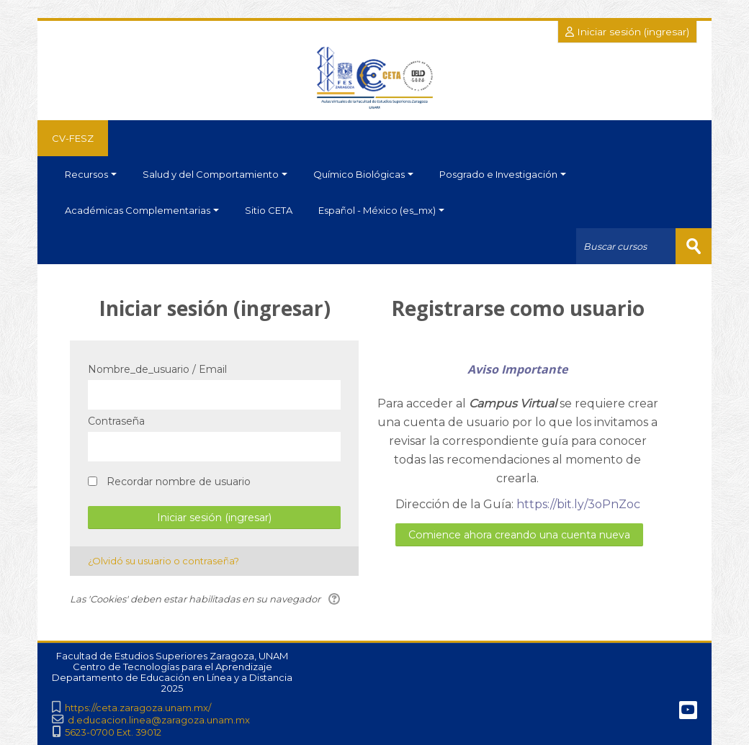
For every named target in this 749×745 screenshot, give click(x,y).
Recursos (91, 174)
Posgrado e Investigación (502, 174)
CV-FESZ (73, 138)
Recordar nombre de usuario (179, 481)
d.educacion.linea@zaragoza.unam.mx (159, 720)
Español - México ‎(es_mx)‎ (381, 210)
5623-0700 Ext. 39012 (113, 732)
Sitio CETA (268, 210)
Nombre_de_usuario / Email (157, 369)
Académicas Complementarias (142, 210)
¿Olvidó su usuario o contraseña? (163, 560)
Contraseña (116, 421)
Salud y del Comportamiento (215, 174)
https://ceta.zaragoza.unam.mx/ (138, 708)
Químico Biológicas (363, 174)
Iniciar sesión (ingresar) (627, 31)
